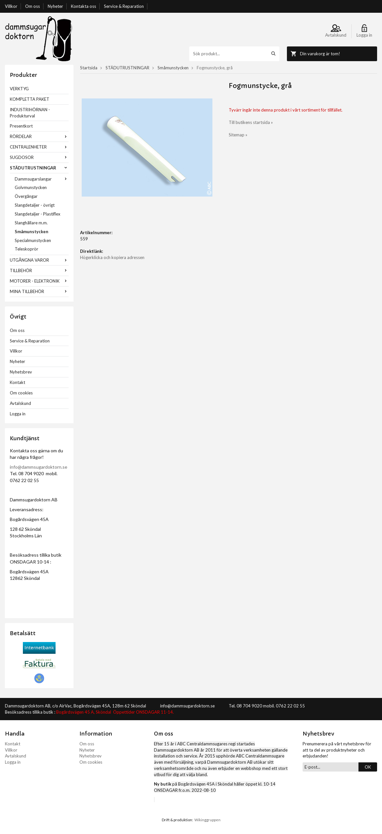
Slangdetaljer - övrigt (35, 205)
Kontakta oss (83, 6)
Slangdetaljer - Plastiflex (37, 214)
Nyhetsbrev (21, 371)
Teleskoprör (26, 249)
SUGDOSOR (39, 157)
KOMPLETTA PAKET (29, 99)
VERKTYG (19, 88)
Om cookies (21, 392)
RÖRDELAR (39, 136)
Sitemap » (238, 134)
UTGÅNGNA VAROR (39, 260)
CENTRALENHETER (39, 146)
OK (368, 767)
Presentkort (21, 126)
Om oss (32, 6)
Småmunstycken (31, 231)
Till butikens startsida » (251, 122)
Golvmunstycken (31, 187)
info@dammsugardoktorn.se (38, 467)
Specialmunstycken (33, 240)
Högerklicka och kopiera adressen (112, 257)
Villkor (11, 6)
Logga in (17, 413)
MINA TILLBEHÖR (39, 291)
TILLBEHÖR (39, 270)
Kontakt (17, 382)
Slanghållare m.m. (31, 222)
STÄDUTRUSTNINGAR (39, 167)
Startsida (88, 67)
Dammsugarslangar (42, 179)
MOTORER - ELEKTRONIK (39, 281)
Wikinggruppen (207, 820)
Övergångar (26, 196)
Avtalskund (20, 403)
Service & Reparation (124, 6)
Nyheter (55, 6)
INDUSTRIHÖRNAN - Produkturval (30, 112)
